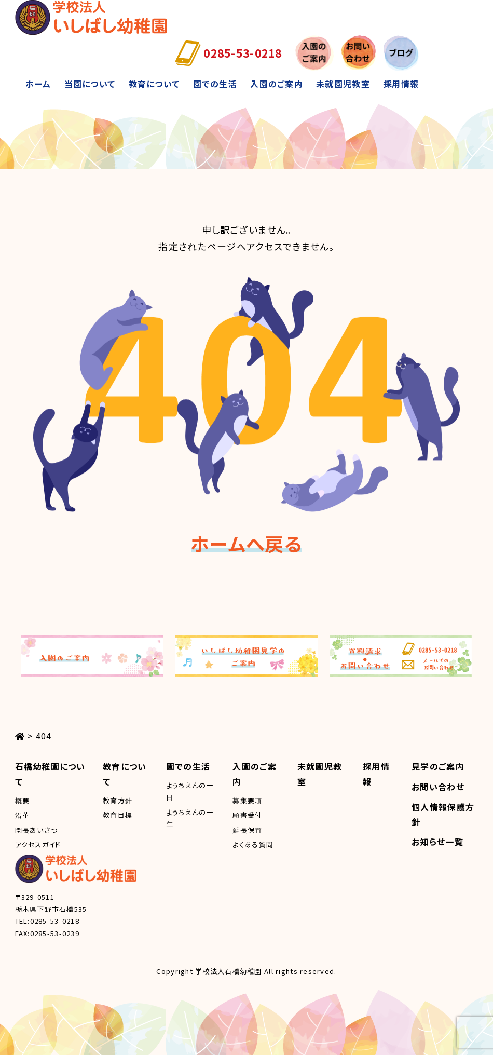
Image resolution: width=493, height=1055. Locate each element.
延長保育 (247, 830)
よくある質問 (252, 844)
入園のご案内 (276, 83)
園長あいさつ (36, 830)
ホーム (38, 83)
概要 (22, 800)
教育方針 (117, 800)
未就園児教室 (343, 83)
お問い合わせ (438, 786)
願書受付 (247, 815)
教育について (154, 83)
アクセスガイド (38, 844)
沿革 (22, 815)
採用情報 (401, 83)
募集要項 (247, 800)
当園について (90, 83)
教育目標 (117, 815)
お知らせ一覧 (437, 841)
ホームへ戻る (246, 543)
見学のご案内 (438, 766)
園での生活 (215, 83)
